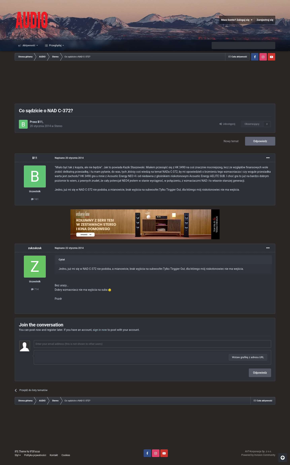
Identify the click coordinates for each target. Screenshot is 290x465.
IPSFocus (35, 451)
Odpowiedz (260, 141)
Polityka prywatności (35, 455)
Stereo (58, 126)
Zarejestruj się (265, 19)
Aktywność (29, 45)
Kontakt (54, 455)
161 (35, 199)
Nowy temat (231, 141)
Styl (18, 455)
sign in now (100, 329)
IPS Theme (20, 451)
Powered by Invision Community (258, 455)
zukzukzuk (34, 248)
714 (35, 289)
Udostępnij (227, 123)
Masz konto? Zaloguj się (236, 20)
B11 (40, 121)
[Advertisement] (145, 82)
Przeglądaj (55, 45)
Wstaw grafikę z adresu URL (248, 357)
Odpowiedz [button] (260, 372)
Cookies (65, 455)
